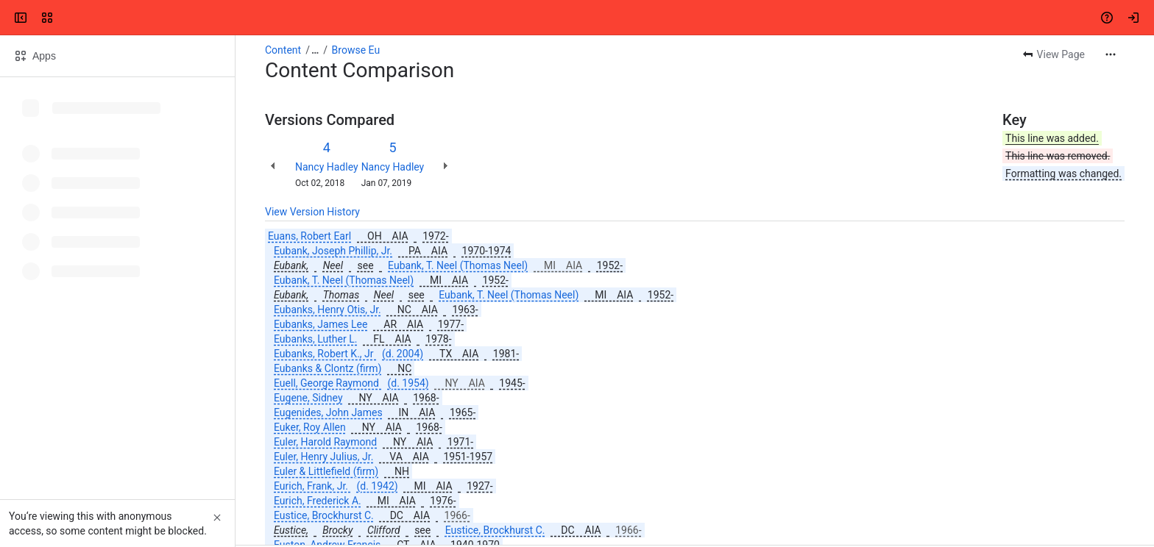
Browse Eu (356, 50)
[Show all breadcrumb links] (315, 50)
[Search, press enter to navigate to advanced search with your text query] (574, 17)
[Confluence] (68, 17)
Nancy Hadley (326, 167)
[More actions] (1111, 54)
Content (283, 50)
